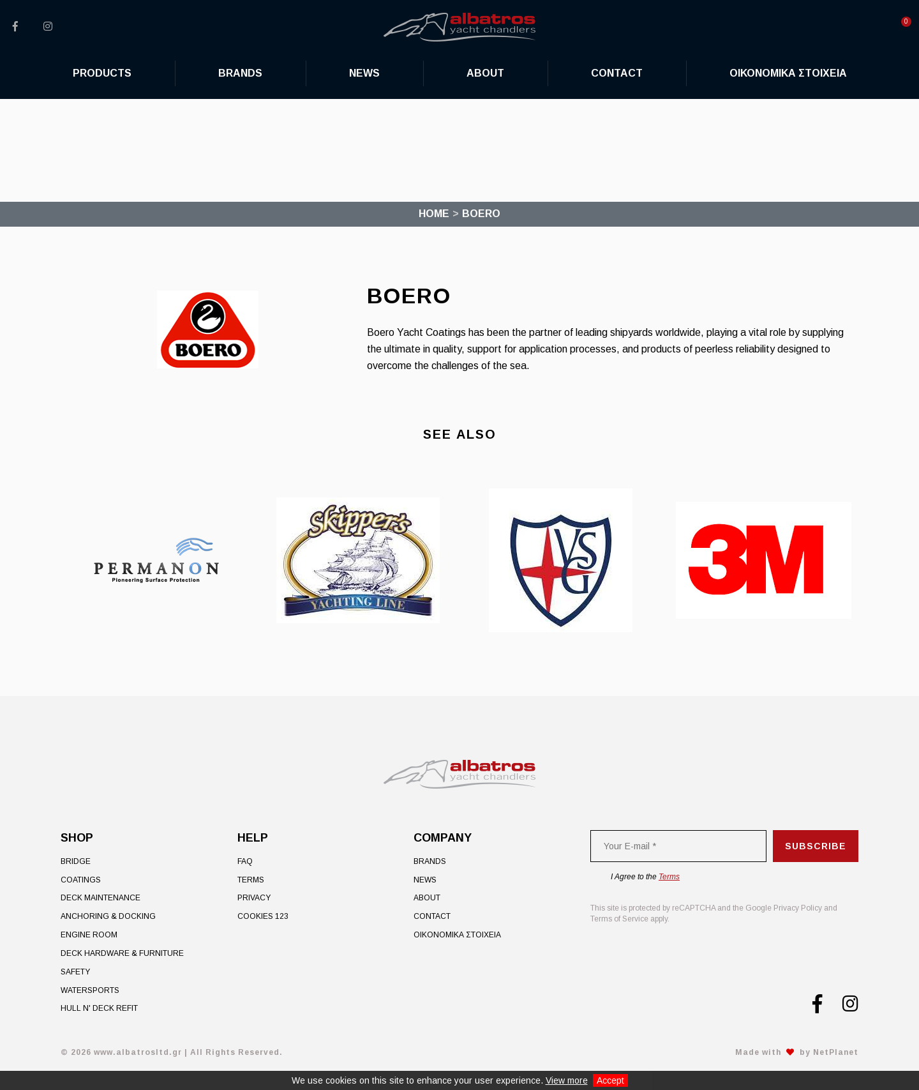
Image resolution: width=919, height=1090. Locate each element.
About (427, 897)
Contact (432, 916)
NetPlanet (835, 1052)
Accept (610, 1080)
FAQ (245, 861)
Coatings (81, 879)
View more (567, 1080)
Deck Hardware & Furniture (122, 953)
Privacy (254, 897)
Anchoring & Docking (108, 916)
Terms (250, 879)
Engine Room (89, 934)
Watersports (90, 990)
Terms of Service (619, 918)
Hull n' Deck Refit (99, 1008)
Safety (75, 971)
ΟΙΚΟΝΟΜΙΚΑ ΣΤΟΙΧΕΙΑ (457, 934)
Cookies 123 (262, 916)
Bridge (76, 861)
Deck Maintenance (100, 897)
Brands (430, 861)
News (425, 879)
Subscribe (815, 846)
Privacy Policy (797, 908)
